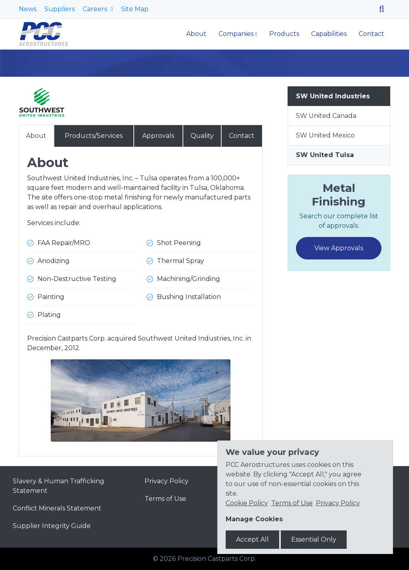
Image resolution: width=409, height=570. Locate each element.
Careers (96, 9)
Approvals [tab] (158, 136)
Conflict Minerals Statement (57, 508)
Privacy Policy (167, 481)
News (27, 9)
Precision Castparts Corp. (216, 558)
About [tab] (36, 136)
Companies (236, 34)
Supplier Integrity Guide (52, 526)
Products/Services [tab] (94, 136)
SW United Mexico (325, 135)
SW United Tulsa (325, 155)
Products (284, 34)
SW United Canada (326, 116)
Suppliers (59, 9)
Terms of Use (165, 498)
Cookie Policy (247, 503)
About (196, 34)
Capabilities (329, 34)
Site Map (135, 9)
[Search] (384, 9)
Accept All (252, 539)
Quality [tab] (202, 136)
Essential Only (313, 539)
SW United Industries (333, 96)
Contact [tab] (241, 136)
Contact (371, 34)
